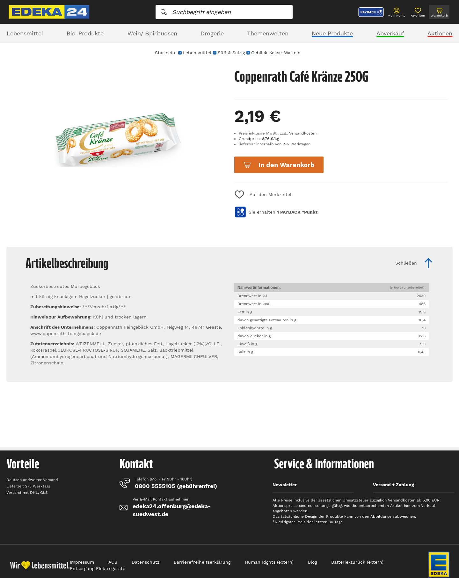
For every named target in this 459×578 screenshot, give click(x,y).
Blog (312, 562)
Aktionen (439, 33)
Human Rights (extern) (269, 562)
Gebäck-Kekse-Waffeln (276, 52)
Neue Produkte (332, 33)
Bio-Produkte (85, 33)
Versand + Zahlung (393, 484)
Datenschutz (145, 562)
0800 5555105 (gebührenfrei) (176, 486)
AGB (112, 562)
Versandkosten (303, 133)
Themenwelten (267, 33)
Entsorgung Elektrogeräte (97, 568)
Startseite (166, 52)
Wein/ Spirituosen (152, 33)
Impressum (82, 562)
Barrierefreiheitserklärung (202, 562)
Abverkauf (390, 33)
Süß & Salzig (231, 52)
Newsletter (285, 484)
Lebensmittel (25, 33)
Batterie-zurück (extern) (357, 562)
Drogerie (212, 33)
